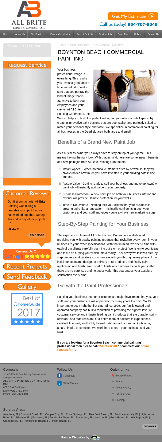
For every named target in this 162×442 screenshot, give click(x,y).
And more (150, 426)
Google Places (123, 375)
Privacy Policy (123, 387)
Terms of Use (122, 393)
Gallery (138, 34)
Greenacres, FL (12, 420)
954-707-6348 (108, 346)
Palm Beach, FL (61, 420)
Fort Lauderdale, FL (126, 414)
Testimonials (105, 34)
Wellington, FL (139, 417)
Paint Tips (123, 34)
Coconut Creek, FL (32, 414)
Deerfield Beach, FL (101, 414)
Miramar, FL (23, 417)
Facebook (69, 375)
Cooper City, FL (54, 414)
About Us (20, 34)
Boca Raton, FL (119, 417)
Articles (119, 381)
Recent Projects (85, 34)
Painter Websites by (81, 437)
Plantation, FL (84, 417)
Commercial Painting (109, 45)
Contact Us (153, 34)
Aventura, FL (11, 414)
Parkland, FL (40, 417)
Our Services (37, 34)
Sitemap (120, 400)
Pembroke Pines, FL (62, 417)
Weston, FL (101, 417)
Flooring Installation (60, 34)
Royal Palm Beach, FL (37, 420)
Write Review (70, 383)
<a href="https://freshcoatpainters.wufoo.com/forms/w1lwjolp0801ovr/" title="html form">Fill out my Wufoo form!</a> (27, 123)
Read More (37, 235)
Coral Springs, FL (76, 414)
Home (6, 34)
